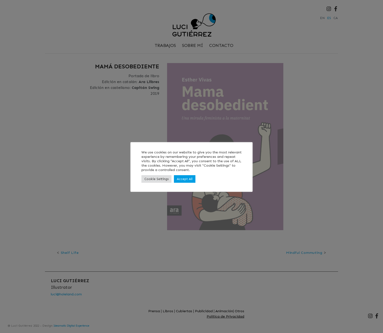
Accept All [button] (184, 179)
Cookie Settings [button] (156, 179)
